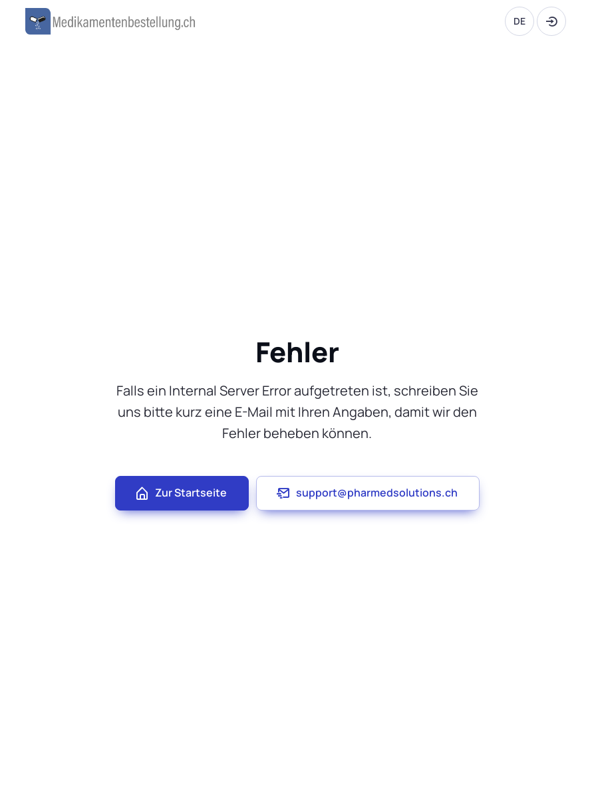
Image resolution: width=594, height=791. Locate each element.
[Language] (519, 21)
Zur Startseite (180, 493)
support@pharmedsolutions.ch (366, 493)
